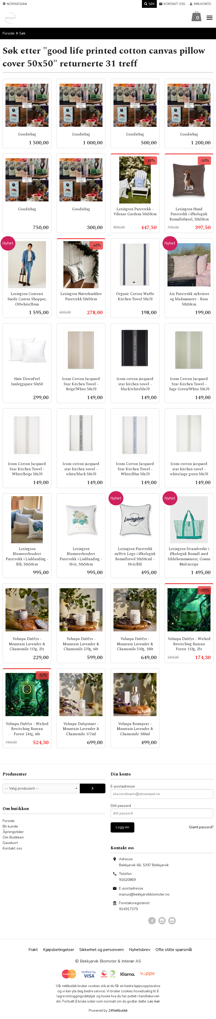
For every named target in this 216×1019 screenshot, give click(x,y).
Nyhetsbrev (139, 950)
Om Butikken (13, 837)
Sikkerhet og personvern (101, 950)
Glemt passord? (201, 827)
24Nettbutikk (118, 1011)
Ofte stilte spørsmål (173, 950)
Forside (9, 33)
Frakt (33, 950)
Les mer (154, 1001)
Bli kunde (10, 826)
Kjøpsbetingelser (58, 950)
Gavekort (10, 843)
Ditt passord (121, 805)
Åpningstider (13, 832)
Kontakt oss (12, 848)
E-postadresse (123, 786)
